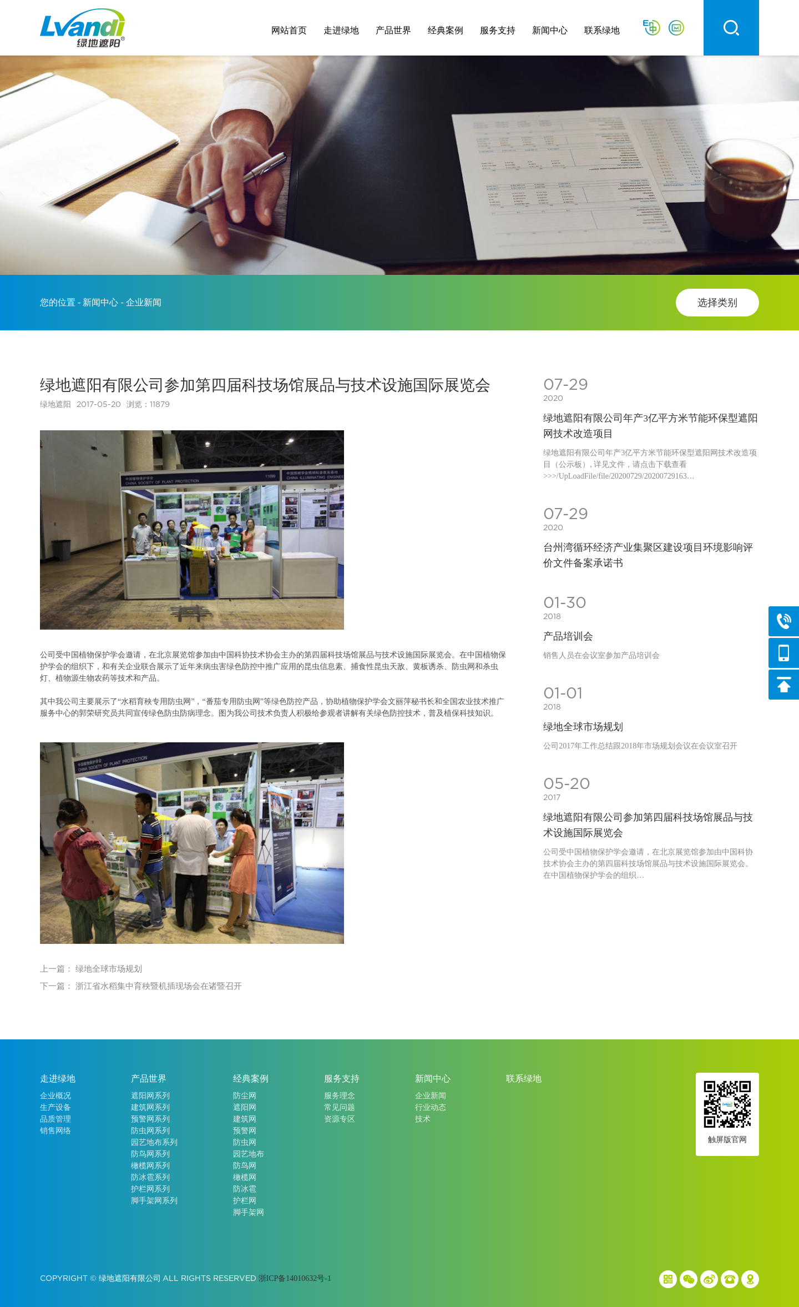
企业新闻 (430, 1096)
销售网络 (55, 1131)
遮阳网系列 (150, 1096)
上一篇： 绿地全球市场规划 (91, 968)
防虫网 (244, 1142)
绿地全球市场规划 (583, 726)
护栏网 (244, 1201)
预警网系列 (150, 1119)
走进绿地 (341, 30)
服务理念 (339, 1096)
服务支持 (497, 30)
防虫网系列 (150, 1131)
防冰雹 (244, 1189)
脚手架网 (248, 1212)
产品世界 (393, 30)
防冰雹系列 (150, 1177)
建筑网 (244, 1119)
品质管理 (55, 1119)
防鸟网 (244, 1166)
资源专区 (339, 1119)
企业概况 (55, 1096)
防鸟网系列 (150, 1154)
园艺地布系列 (154, 1142)
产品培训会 (568, 636)
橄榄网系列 (150, 1166)
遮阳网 (244, 1107)
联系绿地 (602, 30)
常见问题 (339, 1107)
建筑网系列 (150, 1107)
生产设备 (55, 1107)
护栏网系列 (150, 1189)
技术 (423, 1119)
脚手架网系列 (154, 1201)
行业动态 (430, 1107)
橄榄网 (244, 1177)
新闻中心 (550, 30)
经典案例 (445, 30)
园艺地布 (248, 1154)
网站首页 (289, 30)
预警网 (244, 1131)
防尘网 (244, 1096)
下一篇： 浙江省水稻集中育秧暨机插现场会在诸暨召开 (141, 986)
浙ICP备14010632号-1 (295, 1278)
